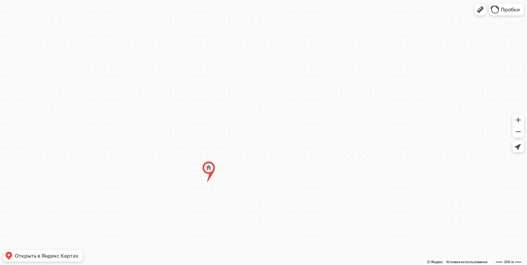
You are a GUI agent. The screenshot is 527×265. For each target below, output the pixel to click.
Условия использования (466, 262)
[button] (480, 9)
